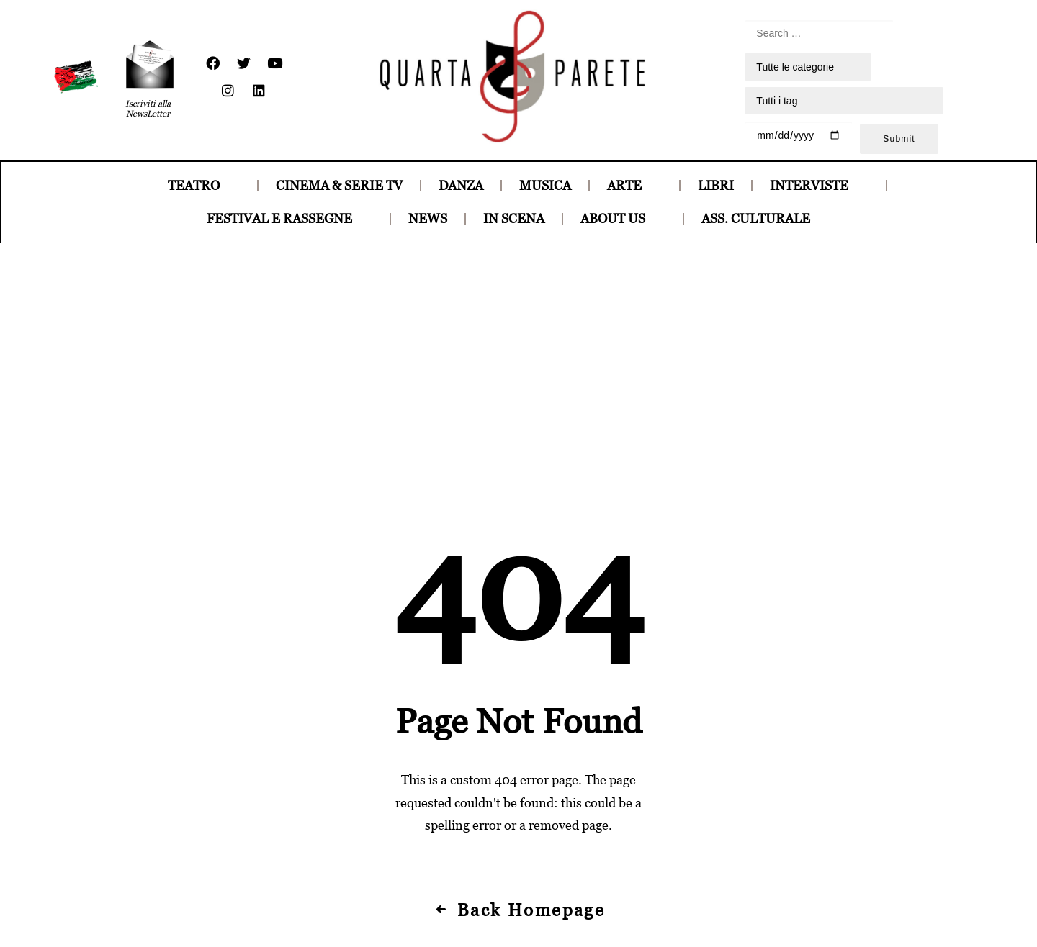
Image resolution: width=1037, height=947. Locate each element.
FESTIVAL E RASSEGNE (289, 218)
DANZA (461, 185)
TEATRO (204, 185)
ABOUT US (622, 218)
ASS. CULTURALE (765, 218)
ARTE (634, 185)
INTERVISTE (819, 185)
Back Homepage (519, 695)
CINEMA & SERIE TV (339, 185)
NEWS (427, 218)
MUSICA (545, 185)
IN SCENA (513, 218)
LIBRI (716, 185)
